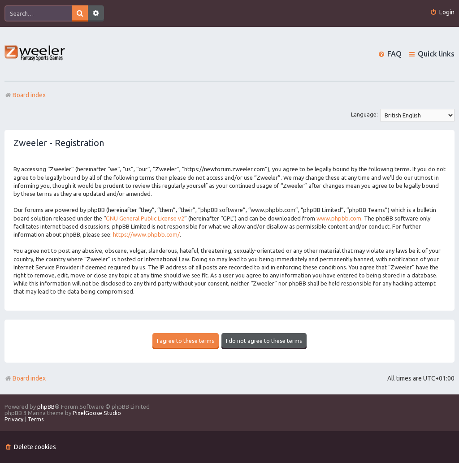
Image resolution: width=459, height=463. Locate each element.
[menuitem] (442, 12)
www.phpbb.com (338, 218)
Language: (364, 114)
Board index (25, 378)
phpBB (46, 406)
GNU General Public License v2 (145, 218)
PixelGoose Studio (97, 413)
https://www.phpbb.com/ (146, 234)
